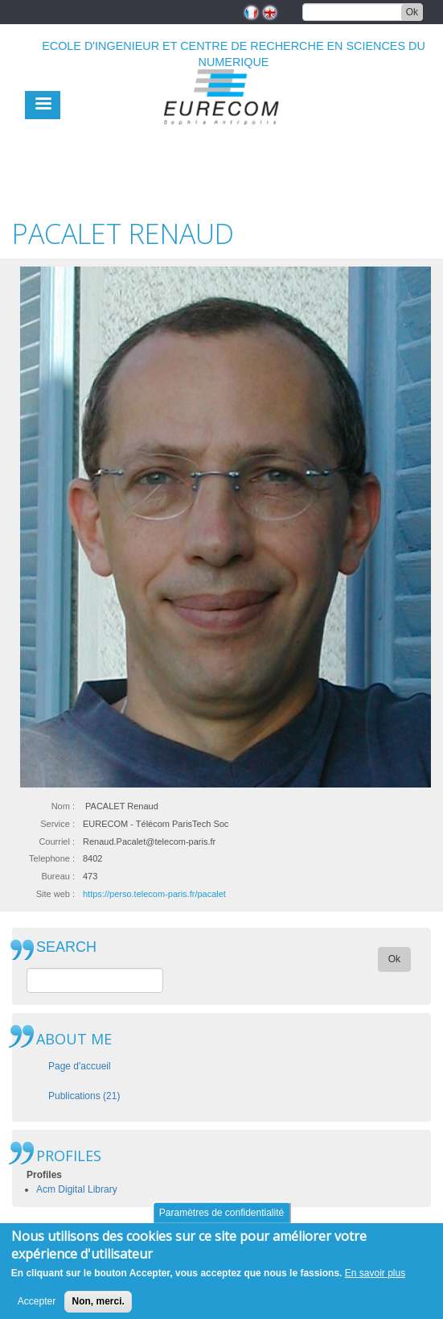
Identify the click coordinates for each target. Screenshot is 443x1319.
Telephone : (52, 858)
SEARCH (66, 947)
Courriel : (57, 841)
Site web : (55, 894)
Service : (57, 824)
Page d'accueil (79, 1066)
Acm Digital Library (76, 1189)
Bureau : (58, 876)
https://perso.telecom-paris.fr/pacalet (154, 894)
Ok (412, 12)
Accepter (36, 1308)
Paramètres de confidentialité (221, 1219)
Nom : (63, 806)
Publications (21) (84, 1096)
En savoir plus (375, 1280)
